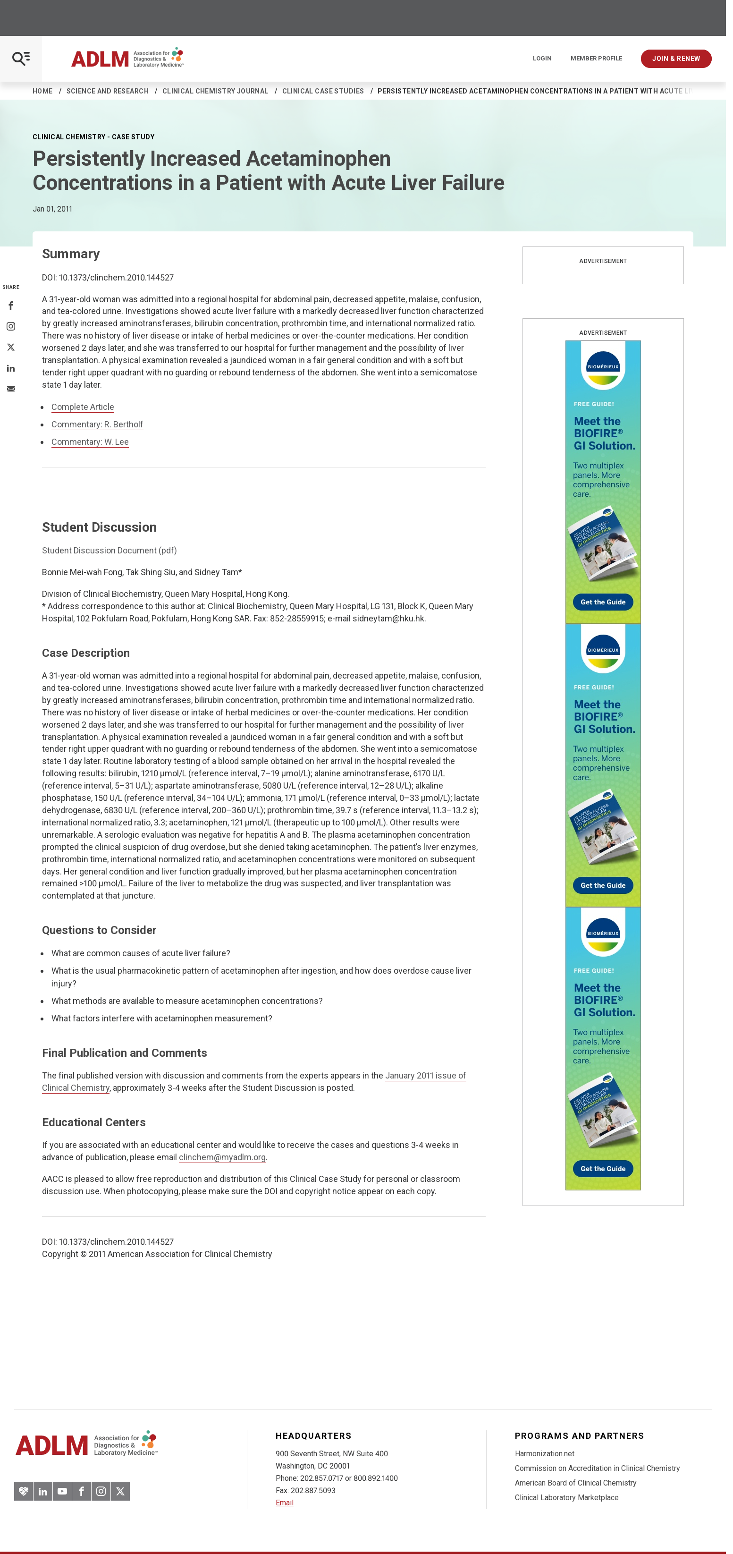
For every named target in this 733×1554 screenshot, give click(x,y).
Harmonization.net (544, 1453)
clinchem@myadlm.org (222, 1157)
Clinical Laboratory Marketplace (567, 1497)
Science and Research (108, 91)
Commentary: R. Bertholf (97, 424)
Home (43, 91)
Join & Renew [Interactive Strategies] (676, 58)
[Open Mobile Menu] (21, 59)
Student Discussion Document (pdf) (109, 550)
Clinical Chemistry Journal (215, 91)
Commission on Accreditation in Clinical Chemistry (597, 1468)
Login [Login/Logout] (542, 58)
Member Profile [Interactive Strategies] (596, 58)
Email (285, 1502)
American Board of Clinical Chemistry (576, 1482)
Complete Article (82, 407)
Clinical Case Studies (323, 91)
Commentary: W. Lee (90, 442)
